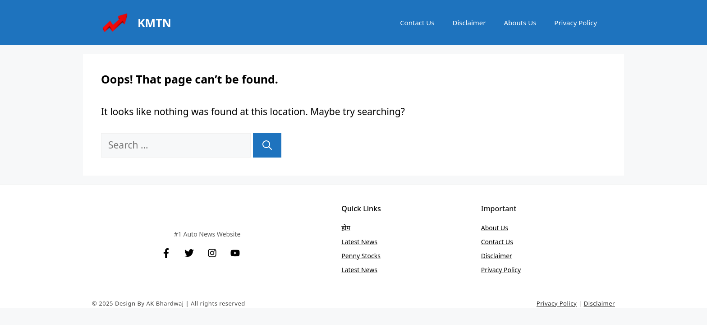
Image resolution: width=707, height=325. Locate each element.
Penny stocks (361, 255)
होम (345, 227)
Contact (493, 241)
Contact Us (417, 22)
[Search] (267, 145)
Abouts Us (520, 22)
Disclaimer (469, 22)
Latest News (359, 241)
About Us (494, 227)
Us (509, 241)
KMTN (154, 22)
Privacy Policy (575, 22)
